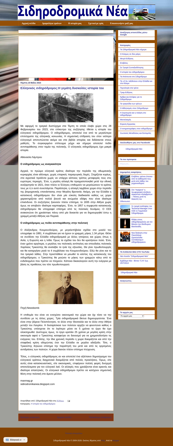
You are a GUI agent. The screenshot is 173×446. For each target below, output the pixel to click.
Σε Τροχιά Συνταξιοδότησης (132, 67)
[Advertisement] (65, 56)
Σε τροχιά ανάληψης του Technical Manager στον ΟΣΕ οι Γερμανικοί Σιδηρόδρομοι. (141, 209)
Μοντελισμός (125, 120)
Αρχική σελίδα (28, 23)
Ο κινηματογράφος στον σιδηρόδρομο (136, 128)
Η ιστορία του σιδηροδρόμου (43, 404)
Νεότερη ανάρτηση (30, 417)
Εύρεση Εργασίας (127, 124)
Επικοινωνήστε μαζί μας (121, 23)
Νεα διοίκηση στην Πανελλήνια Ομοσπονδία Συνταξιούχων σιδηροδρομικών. (139, 237)
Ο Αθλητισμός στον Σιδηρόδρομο (134, 108)
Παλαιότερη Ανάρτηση (100, 417)
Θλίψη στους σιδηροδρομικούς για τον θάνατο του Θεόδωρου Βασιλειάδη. (142, 222)
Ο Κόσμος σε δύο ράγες (130, 54)
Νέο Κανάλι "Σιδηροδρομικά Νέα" (134, 256)
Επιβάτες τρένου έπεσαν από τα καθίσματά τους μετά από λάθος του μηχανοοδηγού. (142, 179)
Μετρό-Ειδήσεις (127, 58)
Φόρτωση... (125, 164)
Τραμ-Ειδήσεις (126, 92)
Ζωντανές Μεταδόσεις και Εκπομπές (135, 133)
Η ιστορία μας (75, 23)
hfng (103, 440)
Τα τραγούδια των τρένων (131, 104)
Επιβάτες (124, 63)
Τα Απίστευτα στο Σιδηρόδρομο (133, 77)
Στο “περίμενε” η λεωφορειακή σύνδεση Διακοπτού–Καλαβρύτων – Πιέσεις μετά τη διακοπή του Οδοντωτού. (136, 195)
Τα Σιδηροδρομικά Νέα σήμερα (133, 49)
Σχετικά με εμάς (95, 23)
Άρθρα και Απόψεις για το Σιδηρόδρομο (131, 98)
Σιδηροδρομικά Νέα (134, 149)
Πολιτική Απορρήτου (73, 433)
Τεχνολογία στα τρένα (129, 88)
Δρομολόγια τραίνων (52, 23)
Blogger (116, 440)
